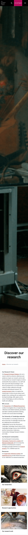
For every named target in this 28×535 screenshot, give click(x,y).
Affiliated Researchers (19, 406)
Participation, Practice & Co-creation (11, 441)
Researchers (7, 406)
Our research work (7, 531)
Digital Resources (6, 455)
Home (3, 364)
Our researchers (7, 484)
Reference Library (15, 453)
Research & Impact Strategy (11, 374)
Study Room (7, 453)
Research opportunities (9, 508)
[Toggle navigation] (25, 3)
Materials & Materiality (8, 443)
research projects (6, 391)
